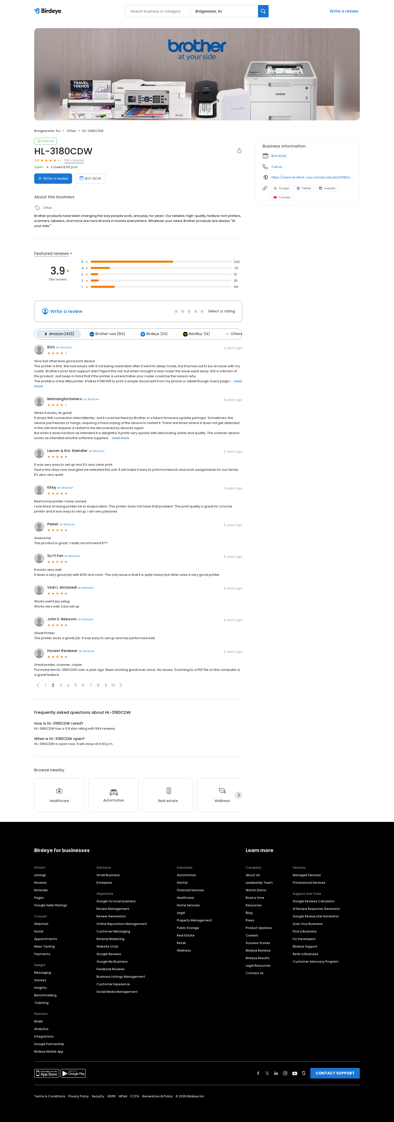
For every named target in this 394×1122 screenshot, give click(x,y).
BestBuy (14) (193, 333)
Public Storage (188, 927)
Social (38, 930)
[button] (37, 684)
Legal (181, 912)
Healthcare (185, 897)
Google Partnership (49, 1043)
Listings (40, 874)
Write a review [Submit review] (53, 178)
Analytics (41, 1028)
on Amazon (64, 347)
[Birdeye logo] (48, 11)
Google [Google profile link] (281, 188)
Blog (249, 912)
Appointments (45, 938)
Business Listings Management (120, 976)
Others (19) (233, 333)
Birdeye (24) (152, 333)
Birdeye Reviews (258, 950)
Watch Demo (256, 889)
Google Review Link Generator (316, 915)
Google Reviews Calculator (313, 900)
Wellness (184, 950)
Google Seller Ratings (50, 904)
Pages (39, 897)
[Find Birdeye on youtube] (294, 1072)
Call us (276, 166)
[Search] (263, 11)
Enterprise (104, 882)
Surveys (40, 979)
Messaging (42, 972)
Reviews (40, 882)
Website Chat (107, 946)
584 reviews (74, 160)
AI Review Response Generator (316, 908)
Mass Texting (44, 946)
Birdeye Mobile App (48, 1051)
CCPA (134, 1095)
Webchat (41, 923)
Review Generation (111, 915)
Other (71, 130)
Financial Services (190, 889)
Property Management (194, 919)
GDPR (111, 1095)
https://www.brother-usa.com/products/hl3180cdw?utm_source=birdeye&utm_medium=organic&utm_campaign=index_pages (312, 177)
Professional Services (309, 882)
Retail (181, 942)
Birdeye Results (258, 957)
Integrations (44, 1036)
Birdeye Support (305, 946)
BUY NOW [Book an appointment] (90, 178)
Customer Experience (113, 983)
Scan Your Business (308, 923)
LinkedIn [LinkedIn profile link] (327, 188)
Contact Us (255, 972)
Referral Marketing (110, 938)
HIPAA (123, 1095)
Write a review (344, 11)
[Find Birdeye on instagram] (285, 1072)
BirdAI (38, 1020)
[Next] (238, 795)
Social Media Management (117, 991)
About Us (253, 874)
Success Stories (258, 942)
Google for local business (116, 900)
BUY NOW (278, 156)
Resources (254, 904)
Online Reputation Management (121, 923)
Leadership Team (259, 882)
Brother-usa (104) (106, 333)
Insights (40, 987)
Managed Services (307, 874)
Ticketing (41, 1002)
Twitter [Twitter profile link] (304, 188)
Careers (252, 934)
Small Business (108, 874)
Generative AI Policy (157, 1095)
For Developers (304, 938)
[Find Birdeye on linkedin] (276, 1072)
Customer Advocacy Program (315, 961)
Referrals (41, 889)
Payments (42, 953)
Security (98, 1095)
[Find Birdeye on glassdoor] (303, 1072)
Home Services (188, 904)
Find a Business (305, 930)
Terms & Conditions (49, 1095)
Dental (182, 882)
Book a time (255, 897)
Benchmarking (45, 994)
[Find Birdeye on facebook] (258, 1072)
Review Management (112, 908)
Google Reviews (108, 953)
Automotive (186, 874)
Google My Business (112, 961)
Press (250, 919)
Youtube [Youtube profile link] (282, 197)
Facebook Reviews (110, 968)
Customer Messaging (113, 930)
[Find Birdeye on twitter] (267, 1072)
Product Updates (259, 927)
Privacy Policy (78, 1095)
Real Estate (185, 934)
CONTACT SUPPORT (335, 1072)
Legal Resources (258, 965)
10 (113, 685)
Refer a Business (305, 953)
